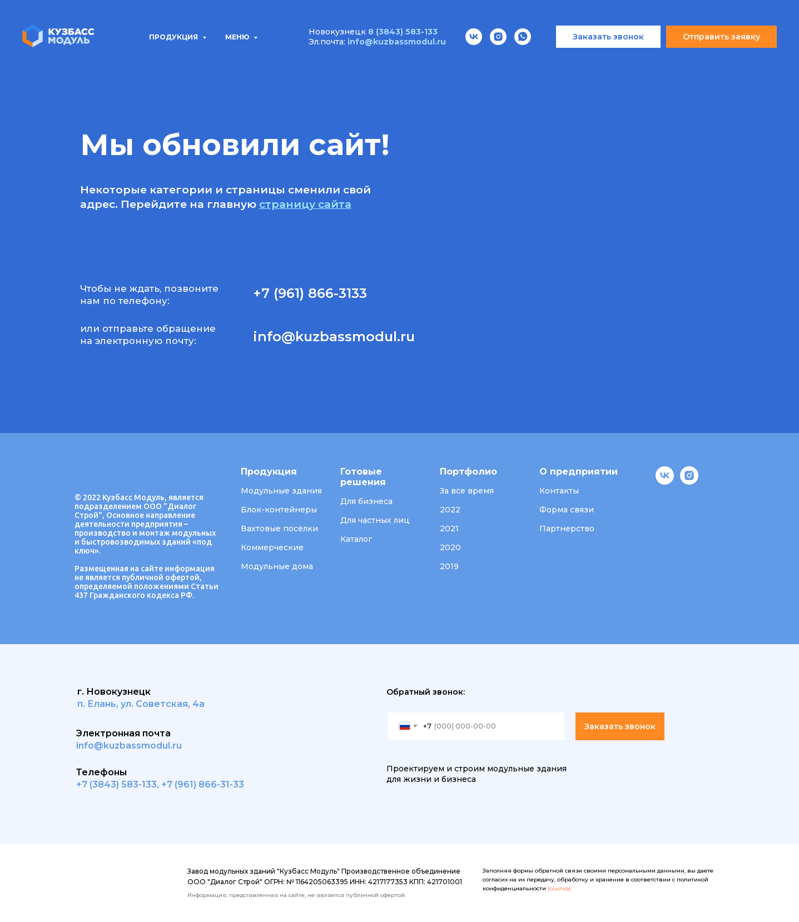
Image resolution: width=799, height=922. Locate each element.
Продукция (106, 61)
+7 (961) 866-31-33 (202, 784)
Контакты (629, 61)
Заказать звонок (620, 726)
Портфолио (405, 61)
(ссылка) (559, 888)
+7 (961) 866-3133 (310, 293)
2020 (450, 547)
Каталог (356, 539)
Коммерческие (272, 547)
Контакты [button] (559, 491)
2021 (449, 529)
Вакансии (559, 61)
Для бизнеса (366, 501)
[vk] (665, 481)
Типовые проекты (203, 61)
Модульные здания (281, 491)
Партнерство (566, 529)
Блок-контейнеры (279, 510)
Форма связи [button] (566, 510)
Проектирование (312, 61)
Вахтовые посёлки (279, 529)
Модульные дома (277, 566)
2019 (449, 566)
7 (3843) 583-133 (119, 784)
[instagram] (689, 481)
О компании (485, 61)
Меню (238, 5)
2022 (450, 510)
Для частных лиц (375, 520)
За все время (467, 491)
